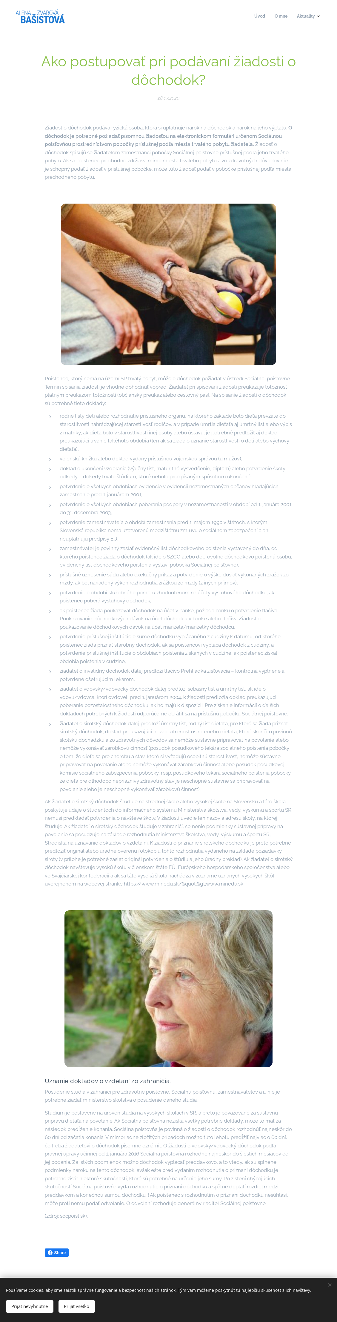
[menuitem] (297, 17)
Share (57, 1252)
